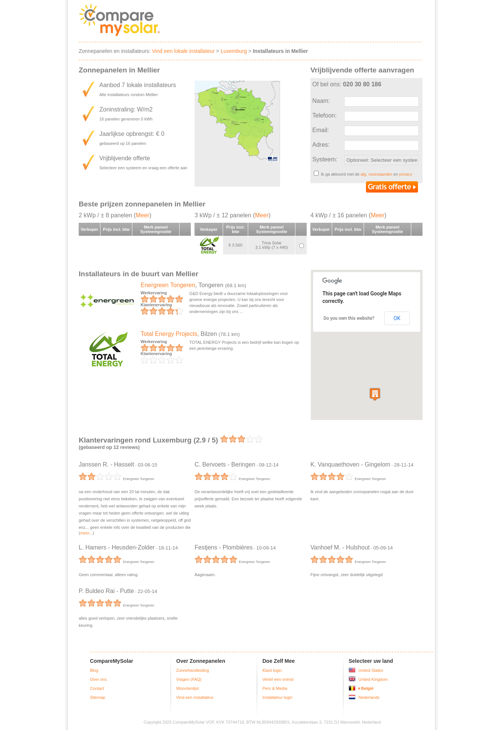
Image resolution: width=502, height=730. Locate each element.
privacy (405, 174)
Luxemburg (233, 51)
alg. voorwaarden (376, 174)
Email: (320, 130)
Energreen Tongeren (168, 285)
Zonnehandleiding (192, 670)
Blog (94, 670)
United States (370, 670)
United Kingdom (373, 679)
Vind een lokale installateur (183, 51)
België (367, 688)
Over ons (98, 679)
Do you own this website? (349, 318)
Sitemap (97, 697)
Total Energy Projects (169, 334)
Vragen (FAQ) (188, 679)
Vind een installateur (194, 697)
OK (397, 318)
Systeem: (324, 159)
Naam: (321, 101)
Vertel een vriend (278, 679)
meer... (86, 533)
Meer (142, 215)
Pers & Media (274, 688)
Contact (97, 688)
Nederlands (368, 697)
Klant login (272, 670)
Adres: (321, 144)
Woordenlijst (187, 688)
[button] (375, 394)
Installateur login (277, 697)
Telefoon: (324, 115)
